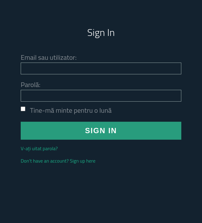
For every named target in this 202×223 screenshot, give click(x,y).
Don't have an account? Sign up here (58, 160)
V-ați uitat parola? (39, 148)
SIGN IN (101, 130)
